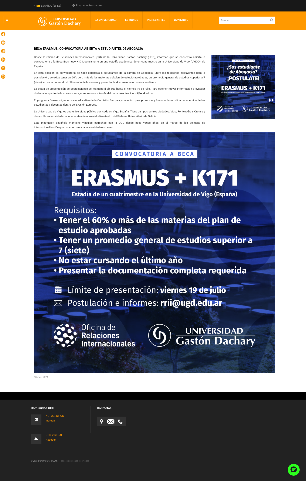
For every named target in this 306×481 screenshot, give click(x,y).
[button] (294, 470)
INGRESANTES (156, 19)
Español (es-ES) (47, 5)
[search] (247, 20)
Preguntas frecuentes (87, 5)
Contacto (181, 19)
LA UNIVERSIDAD (105, 19)
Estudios (131, 19)
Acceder (51, 439)
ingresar (51, 420)
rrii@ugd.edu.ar (144, 93)
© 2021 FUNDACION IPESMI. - (45, 461)
